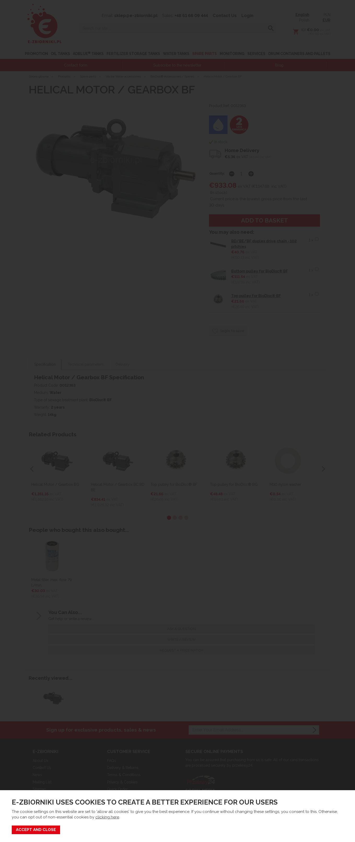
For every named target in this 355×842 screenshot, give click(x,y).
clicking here (107, 817)
